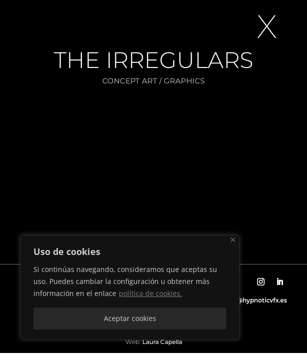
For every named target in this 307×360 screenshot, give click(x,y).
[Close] (233, 240)
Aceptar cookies (130, 318)
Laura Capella (161, 342)
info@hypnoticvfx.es (255, 300)
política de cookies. (150, 293)
